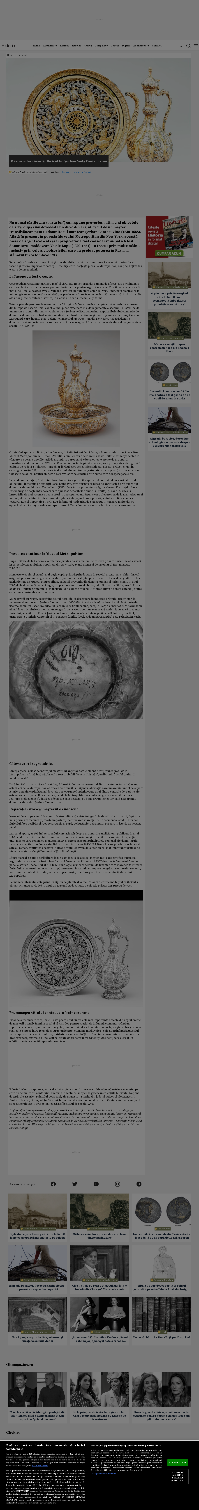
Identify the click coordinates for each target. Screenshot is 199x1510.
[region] (99, 1475)
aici (78, 1488)
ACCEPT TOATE (178, 1462)
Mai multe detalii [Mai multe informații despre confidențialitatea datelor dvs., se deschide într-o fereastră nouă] (40, 1465)
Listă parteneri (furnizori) (103, 1473)
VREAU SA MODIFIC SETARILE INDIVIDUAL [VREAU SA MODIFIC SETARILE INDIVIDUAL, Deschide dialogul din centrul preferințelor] (178, 1476)
